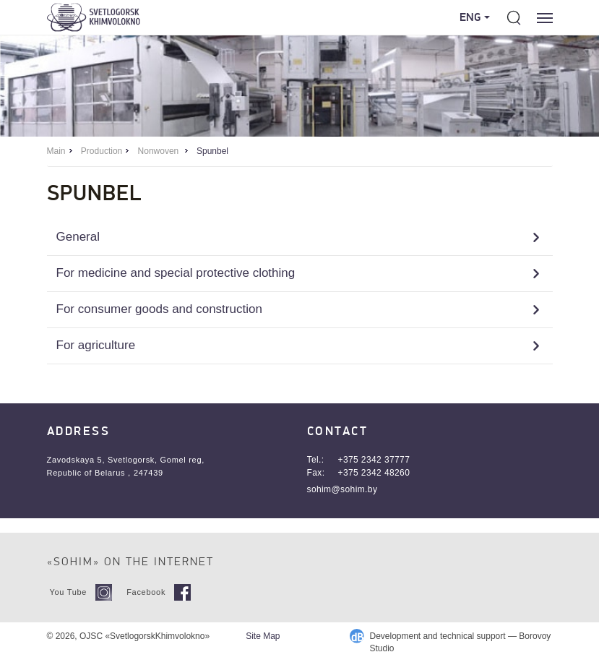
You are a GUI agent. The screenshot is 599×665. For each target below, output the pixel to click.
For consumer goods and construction (159, 309)
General (78, 237)
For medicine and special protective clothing (176, 273)
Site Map (263, 636)
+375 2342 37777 (374, 460)
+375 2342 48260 (374, 473)
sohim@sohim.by (342, 489)
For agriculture (96, 345)
